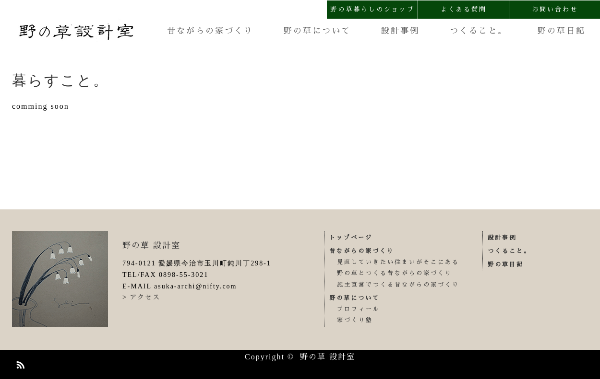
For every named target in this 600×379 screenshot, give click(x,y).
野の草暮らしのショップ (372, 9)
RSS (19, 363)
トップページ (350, 238)
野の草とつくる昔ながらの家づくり (394, 273)
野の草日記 (562, 31)
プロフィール (358, 309)
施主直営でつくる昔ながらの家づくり (398, 284)
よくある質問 (464, 9)
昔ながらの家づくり (210, 31)
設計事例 (400, 31)
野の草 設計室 (151, 245)
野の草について (317, 31)
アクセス (145, 297)
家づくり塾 (355, 320)
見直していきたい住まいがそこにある (398, 262)
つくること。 (478, 31)
